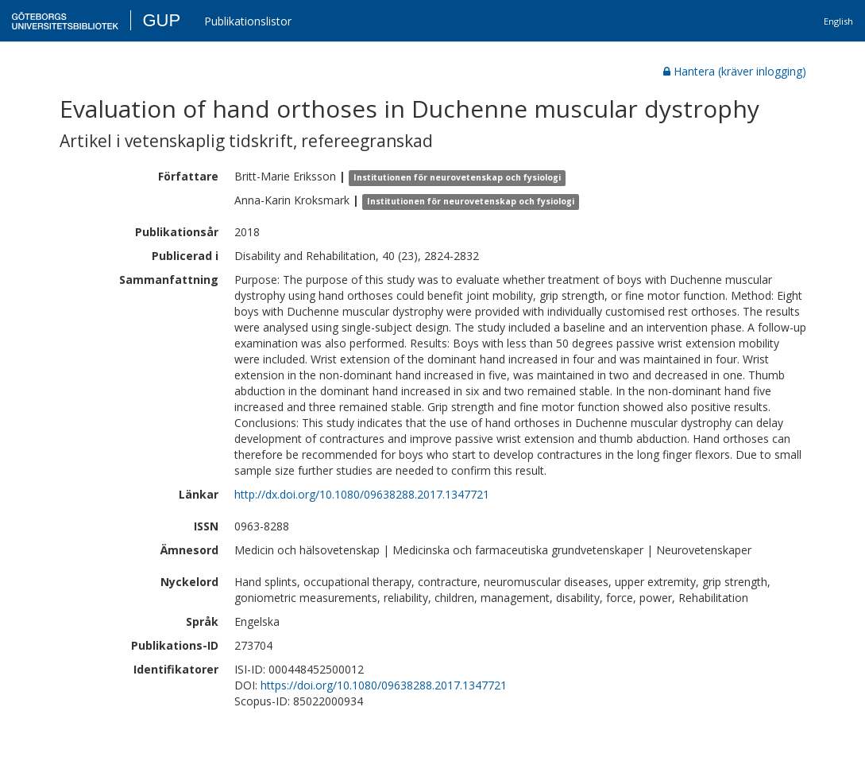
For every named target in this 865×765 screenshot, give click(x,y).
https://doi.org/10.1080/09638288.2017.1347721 (384, 685)
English (838, 21)
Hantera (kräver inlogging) (734, 71)
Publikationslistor (248, 21)
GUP (161, 20)
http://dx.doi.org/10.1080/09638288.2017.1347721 (361, 494)
